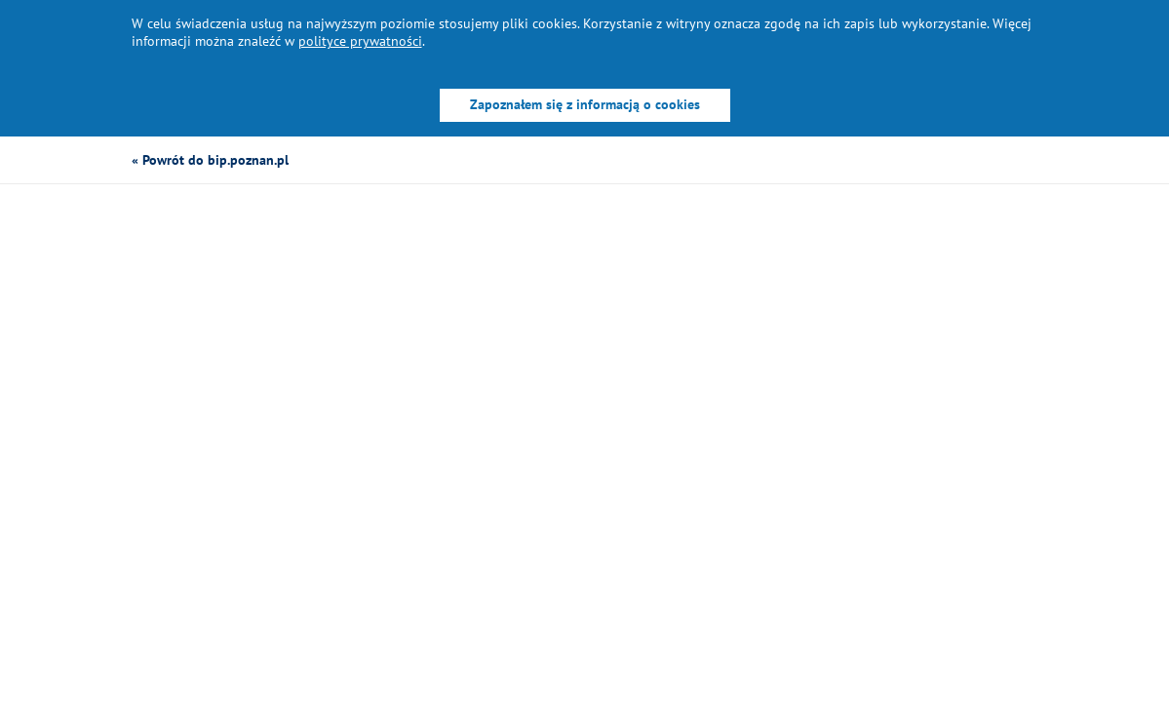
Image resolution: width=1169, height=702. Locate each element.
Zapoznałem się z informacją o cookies (585, 104)
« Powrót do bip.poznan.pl (210, 160)
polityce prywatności (360, 41)
